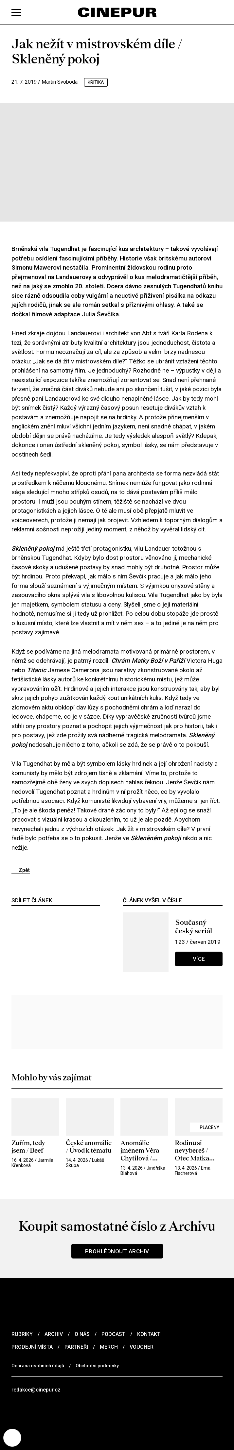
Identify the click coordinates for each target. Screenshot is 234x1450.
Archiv (54, 1334)
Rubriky (22, 1334)
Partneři (76, 1347)
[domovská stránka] (117, 12)
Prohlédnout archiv (117, 1251)
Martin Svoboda (60, 82)
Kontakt (148, 1334)
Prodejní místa (32, 1347)
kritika (96, 82)
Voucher (141, 1347)
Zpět (24, 870)
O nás (82, 1334)
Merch (109, 1347)
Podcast (113, 1334)
